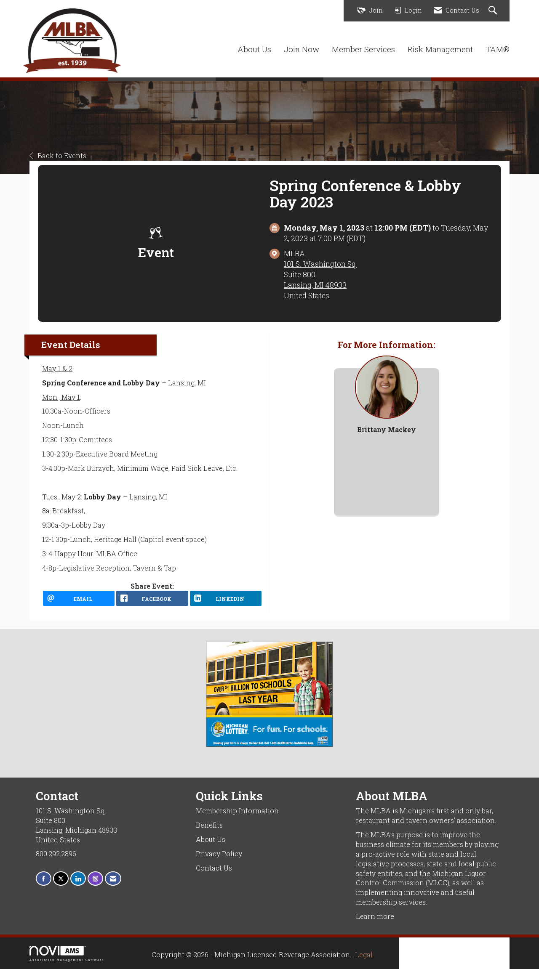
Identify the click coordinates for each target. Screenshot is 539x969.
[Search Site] (493, 10)
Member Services (363, 49)
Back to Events (57, 155)
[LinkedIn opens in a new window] (225, 598)
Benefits (209, 824)
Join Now (301, 49)
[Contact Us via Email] (113, 878)
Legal (364, 954)
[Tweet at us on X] (61, 878)
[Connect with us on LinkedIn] (78, 878)
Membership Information (237, 810)
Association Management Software (66, 953)
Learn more (375, 916)
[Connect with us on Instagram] (95, 878)
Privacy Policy (219, 853)
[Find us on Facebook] (43, 878)
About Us (254, 49)
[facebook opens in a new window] (152, 598)
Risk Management (440, 49)
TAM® (498, 49)
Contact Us (214, 867)
